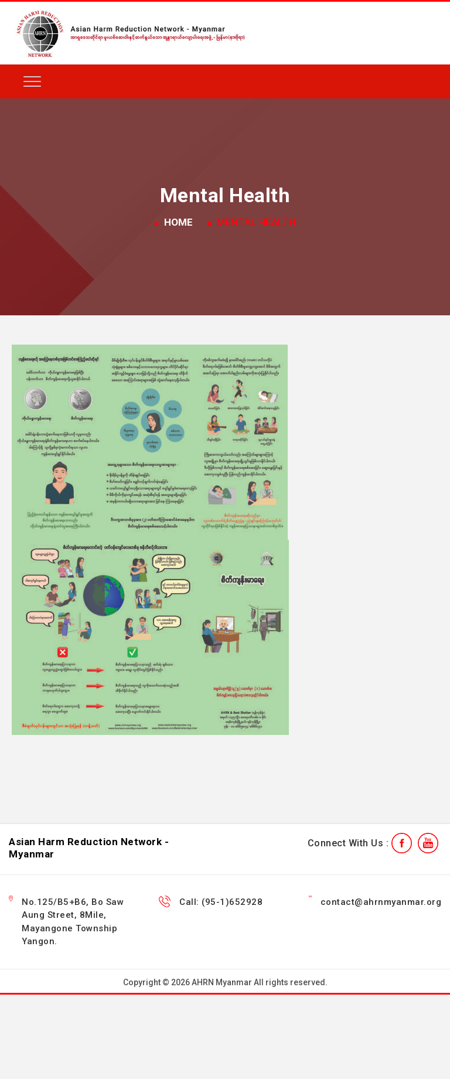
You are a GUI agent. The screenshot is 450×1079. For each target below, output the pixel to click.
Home (178, 222)
